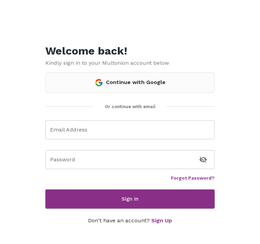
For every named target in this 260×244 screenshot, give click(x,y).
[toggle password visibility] (203, 159)
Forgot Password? (193, 178)
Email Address (68, 129)
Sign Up (161, 220)
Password (62, 159)
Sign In (130, 198)
